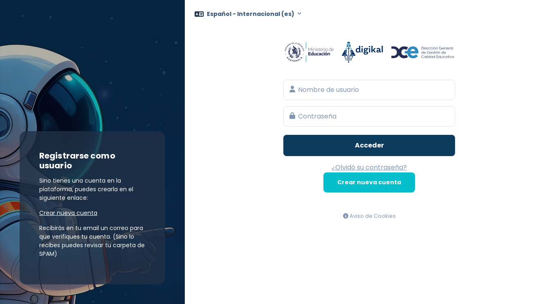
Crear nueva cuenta (369, 182)
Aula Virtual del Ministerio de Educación (369, 52)
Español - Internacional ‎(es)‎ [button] (251, 14)
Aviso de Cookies (369, 216)
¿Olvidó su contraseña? (369, 167)
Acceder (369, 145)
